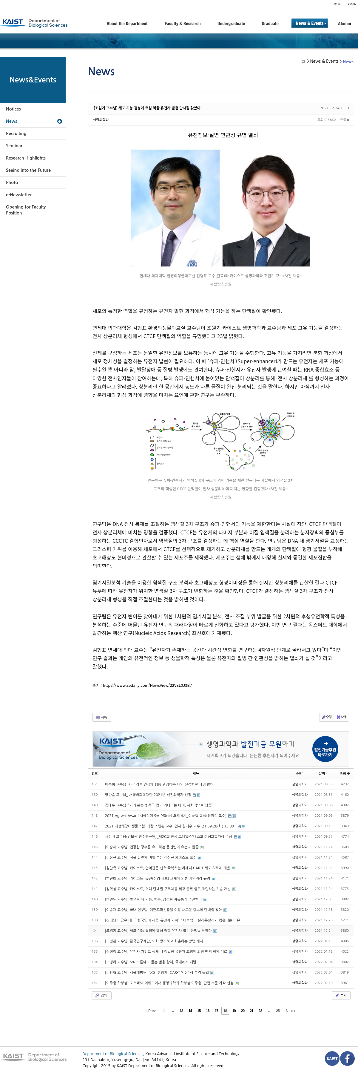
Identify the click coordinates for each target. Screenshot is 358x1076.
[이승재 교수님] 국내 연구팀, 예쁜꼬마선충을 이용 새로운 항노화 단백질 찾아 (164, 910)
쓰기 (340, 995)
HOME (337, 4)
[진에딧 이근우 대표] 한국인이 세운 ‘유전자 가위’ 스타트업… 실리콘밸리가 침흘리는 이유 (172, 920)
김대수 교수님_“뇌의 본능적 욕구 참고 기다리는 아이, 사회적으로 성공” (159, 805)
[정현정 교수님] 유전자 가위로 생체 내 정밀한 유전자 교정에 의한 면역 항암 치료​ (166, 952)
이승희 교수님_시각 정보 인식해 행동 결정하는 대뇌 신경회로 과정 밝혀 (159, 784)
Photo (12, 182)
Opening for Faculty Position (26, 210)
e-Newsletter (19, 195)
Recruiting (16, 133)
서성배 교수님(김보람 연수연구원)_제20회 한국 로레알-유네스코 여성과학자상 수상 (169, 837)
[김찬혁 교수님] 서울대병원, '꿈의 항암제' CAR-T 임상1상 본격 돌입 (157, 972)
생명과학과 (101, 120)
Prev (151, 1011)
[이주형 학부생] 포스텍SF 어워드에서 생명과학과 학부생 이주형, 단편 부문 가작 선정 (169, 983)
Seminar (14, 146)
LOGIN (352, 4)
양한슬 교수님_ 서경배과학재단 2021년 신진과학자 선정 (148, 795)
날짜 (323, 773)
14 (190, 1011)
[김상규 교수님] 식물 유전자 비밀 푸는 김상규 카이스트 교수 (151, 857)
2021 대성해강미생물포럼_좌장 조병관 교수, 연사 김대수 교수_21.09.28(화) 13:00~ (171, 826)
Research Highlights (26, 158)
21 (251, 1011)
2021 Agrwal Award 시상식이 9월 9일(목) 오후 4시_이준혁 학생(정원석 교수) (166, 816)
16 (207, 1011)
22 (260, 1011)
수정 (326, 717)
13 (181, 1011)
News (11, 121)
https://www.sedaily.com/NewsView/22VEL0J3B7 (147, 685)
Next (290, 1011)
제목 (196, 773)
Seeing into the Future (28, 170)
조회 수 (345, 773)
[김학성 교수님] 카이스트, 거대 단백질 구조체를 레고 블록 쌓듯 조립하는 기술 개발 (168, 889)
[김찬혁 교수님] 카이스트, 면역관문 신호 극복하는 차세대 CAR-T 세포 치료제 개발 (168, 868)
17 (216, 1011)
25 (277, 1011)
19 (233, 1011)
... (173, 1011)
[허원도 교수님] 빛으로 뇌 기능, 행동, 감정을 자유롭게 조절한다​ (154, 899)
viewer (304, 260)
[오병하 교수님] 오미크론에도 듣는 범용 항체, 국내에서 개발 (151, 962)
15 (198, 1011)
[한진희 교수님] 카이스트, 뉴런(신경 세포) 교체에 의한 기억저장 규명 (158, 878)
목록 (101, 717)
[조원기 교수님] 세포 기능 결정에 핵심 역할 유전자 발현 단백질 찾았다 (147, 108)
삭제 (341, 717)
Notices (13, 109)
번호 (95, 773)
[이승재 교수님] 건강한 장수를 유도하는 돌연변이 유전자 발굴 (152, 847)
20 (242, 1011)
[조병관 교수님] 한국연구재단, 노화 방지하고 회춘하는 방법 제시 (154, 941)
